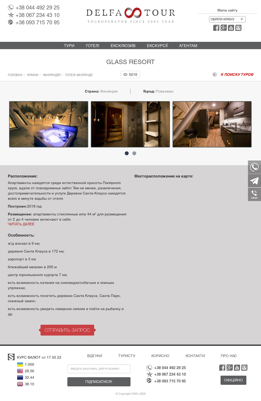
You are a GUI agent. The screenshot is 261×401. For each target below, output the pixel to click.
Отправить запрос (67, 330)
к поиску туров (237, 74)
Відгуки (94, 356)
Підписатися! (98, 382)
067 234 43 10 (38, 15)
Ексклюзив (123, 45)
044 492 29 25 (38, 7)
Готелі (92, 45)
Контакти (195, 356)
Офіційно (233, 380)
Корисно (160, 356)
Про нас (229, 356)
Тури (69, 45)
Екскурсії (157, 45)
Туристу (126, 356)
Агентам (188, 45)
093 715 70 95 (38, 22)
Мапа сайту (227, 10)
